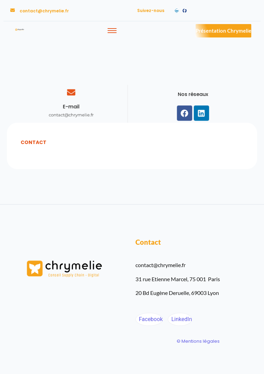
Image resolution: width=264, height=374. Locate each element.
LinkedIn (181, 319)
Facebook (150, 319)
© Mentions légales (198, 341)
